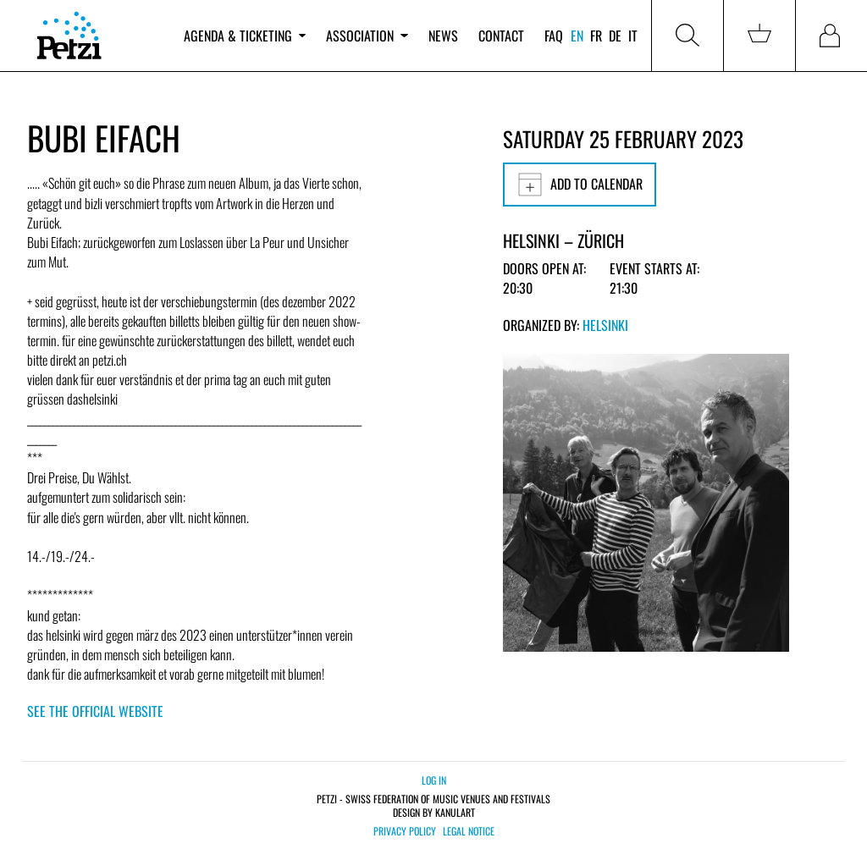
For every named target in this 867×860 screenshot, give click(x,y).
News (443, 35)
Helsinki (605, 325)
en (577, 35)
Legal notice (468, 831)
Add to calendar (579, 184)
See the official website (95, 711)
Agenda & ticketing (245, 35)
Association (366, 35)
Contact (501, 35)
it (633, 35)
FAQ (553, 35)
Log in (434, 780)
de (615, 35)
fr (596, 35)
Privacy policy (404, 831)
